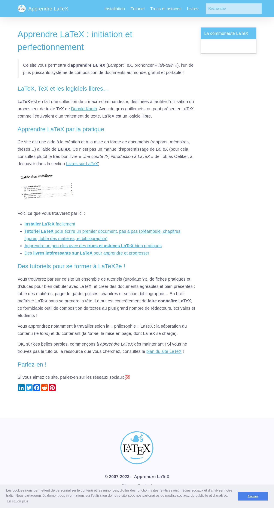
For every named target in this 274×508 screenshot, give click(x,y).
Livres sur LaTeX (82, 163)
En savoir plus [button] (17, 501)
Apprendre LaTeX (151, 476)
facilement (49, 224)
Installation (114, 8)
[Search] (234, 8)
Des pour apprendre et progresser (86, 253)
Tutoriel (138, 8)
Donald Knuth (84, 108)
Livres (192, 8)
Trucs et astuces (166, 8)
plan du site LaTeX (164, 351)
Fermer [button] (253, 496)
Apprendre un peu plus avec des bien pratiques (93, 245)
